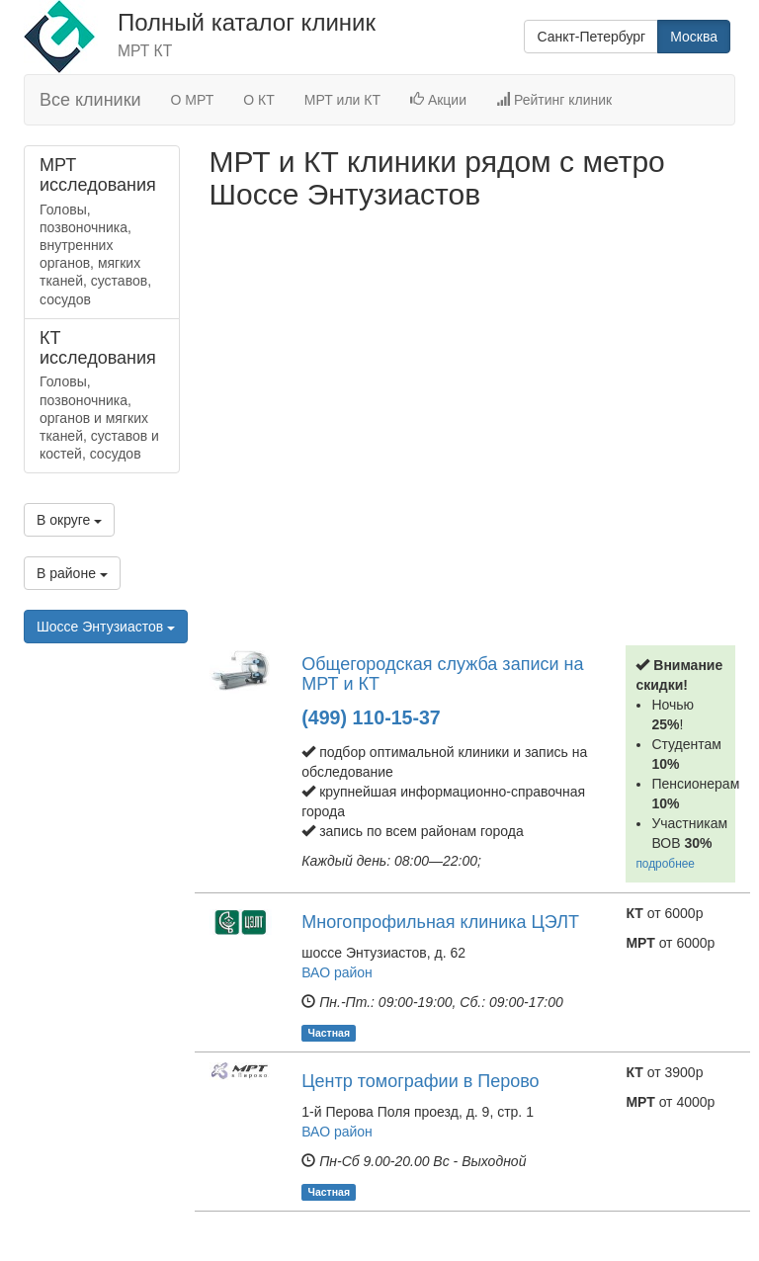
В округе (69, 520)
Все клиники (90, 100)
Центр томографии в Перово (420, 1081)
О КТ (259, 100)
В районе (72, 573)
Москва (693, 36)
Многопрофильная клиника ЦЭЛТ (440, 922)
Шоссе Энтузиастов (106, 626)
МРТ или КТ (342, 100)
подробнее (665, 864)
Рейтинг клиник (554, 100)
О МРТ (192, 100)
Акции (438, 100)
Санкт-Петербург (591, 36)
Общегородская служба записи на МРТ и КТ (442, 674)
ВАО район (337, 972)
